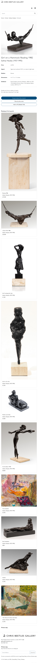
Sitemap (22, 659)
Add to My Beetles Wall (19, 104)
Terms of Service (31, 656)
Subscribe (33, 652)
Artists (6, 18)
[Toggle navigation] (35, 8)
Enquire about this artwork (19, 98)
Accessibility (14, 659)
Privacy (19, 659)
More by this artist (19, 101)
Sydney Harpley (12, 18)
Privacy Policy (24, 656)
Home (2, 18)
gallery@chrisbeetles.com (6, 641)
